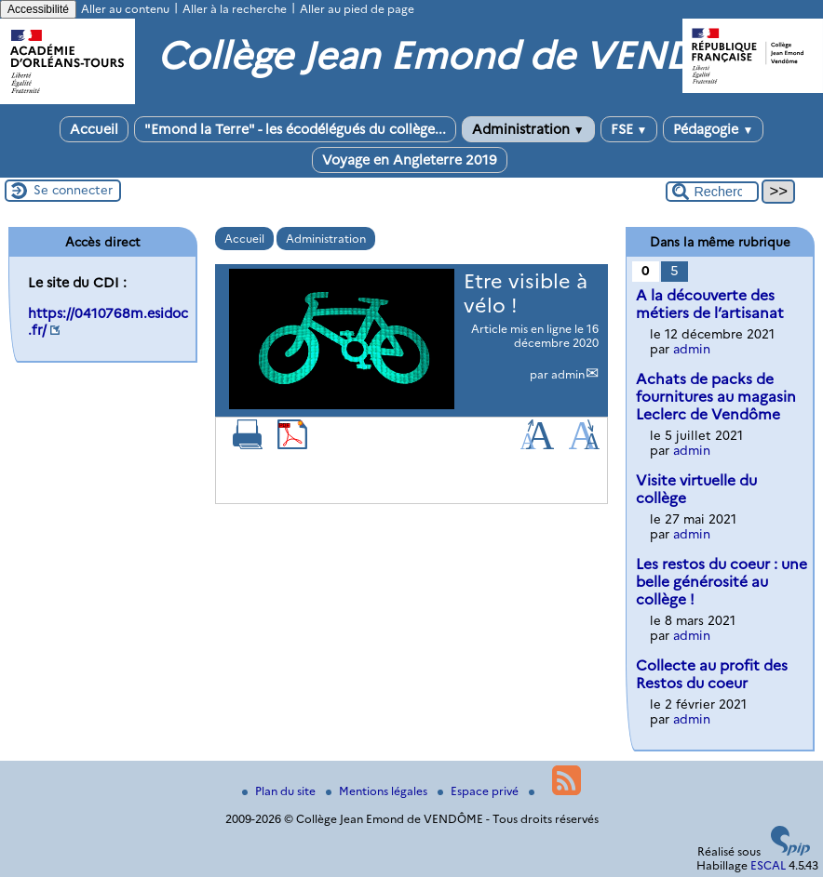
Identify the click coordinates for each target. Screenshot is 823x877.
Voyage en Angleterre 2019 (409, 160)
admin (568, 374)
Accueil (94, 129)
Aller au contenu (125, 9)
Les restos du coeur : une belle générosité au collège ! (721, 581)
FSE (629, 129)
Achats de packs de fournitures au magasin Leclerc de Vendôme (716, 396)
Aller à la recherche (234, 9)
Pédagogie (713, 129)
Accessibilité (38, 9)
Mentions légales (378, 791)
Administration (528, 129)
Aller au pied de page (357, 9)
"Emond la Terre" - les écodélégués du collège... (295, 129)
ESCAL (768, 865)
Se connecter (73, 189)
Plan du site (280, 791)
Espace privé (479, 791)
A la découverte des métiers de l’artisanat (710, 304)
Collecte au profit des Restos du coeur (712, 674)
